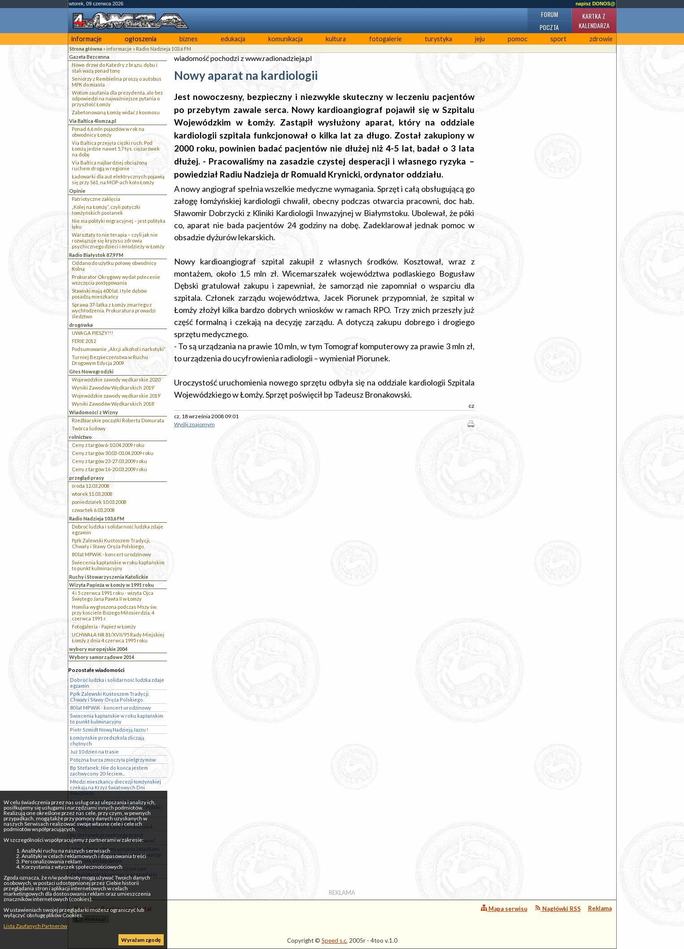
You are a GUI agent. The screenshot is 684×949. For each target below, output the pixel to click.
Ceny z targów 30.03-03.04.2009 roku (112, 453)
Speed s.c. (335, 940)
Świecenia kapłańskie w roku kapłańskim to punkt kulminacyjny (118, 565)
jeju (480, 39)
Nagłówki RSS (558, 908)
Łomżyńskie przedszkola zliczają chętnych (107, 740)
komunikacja (285, 39)
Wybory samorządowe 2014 (101, 657)
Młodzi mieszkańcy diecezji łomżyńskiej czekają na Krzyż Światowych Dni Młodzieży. (115, 787)
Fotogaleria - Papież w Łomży (104, 626)
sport (558, 39)
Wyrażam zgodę (141, 939)
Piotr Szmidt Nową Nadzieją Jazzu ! (109, 729)
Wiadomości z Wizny (93, 412)
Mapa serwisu (504, 908)
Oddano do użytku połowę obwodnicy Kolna (114, 266)
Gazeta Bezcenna (89, 57)
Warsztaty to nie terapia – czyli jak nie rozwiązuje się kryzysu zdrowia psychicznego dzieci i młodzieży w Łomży (118, 240)
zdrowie (601, 39)
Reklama (600, 908)
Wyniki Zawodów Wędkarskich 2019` (113, 387)
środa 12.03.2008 (90, 486)
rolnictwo (80, 437)
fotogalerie (385, 39)
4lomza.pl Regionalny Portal (112, 914)
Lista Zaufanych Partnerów (35, 926)
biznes (188, 39)
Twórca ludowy (89, 428)
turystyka (438, 39)
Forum (549, 14)
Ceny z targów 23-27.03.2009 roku (109, 461)
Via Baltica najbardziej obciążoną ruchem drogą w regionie (109, 165)
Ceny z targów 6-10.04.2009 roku (108, 445)
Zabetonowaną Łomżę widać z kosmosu (116, 112)
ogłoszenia (141, 39)
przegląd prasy (86, 478)
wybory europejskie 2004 (98, 649)
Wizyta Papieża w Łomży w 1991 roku (111, 585)
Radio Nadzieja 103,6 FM (163, 49)
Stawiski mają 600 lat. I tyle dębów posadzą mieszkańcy (109, 293)
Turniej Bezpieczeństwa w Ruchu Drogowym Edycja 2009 (110, 360)
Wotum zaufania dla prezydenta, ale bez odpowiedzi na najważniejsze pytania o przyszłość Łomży (117, 98)
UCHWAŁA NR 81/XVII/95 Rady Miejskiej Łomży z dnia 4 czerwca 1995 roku (118, 637)
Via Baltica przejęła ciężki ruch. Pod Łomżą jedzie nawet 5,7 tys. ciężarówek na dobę (116, 148)
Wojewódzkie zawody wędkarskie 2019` (116, 396)
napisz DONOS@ (595, 3)
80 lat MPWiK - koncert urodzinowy (111, 554)
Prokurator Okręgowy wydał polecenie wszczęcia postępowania (116, 280)
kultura (336, 39)
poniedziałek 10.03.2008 (99, 502)
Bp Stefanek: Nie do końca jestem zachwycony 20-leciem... (109, 770)
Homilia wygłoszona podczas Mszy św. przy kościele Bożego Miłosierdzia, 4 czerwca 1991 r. (114, 612)
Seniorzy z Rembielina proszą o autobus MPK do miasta (116, 81)
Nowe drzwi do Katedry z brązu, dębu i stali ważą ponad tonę (114, 68)
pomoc (517, 39)
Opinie (77, 191)
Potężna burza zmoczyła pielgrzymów (113, 760)
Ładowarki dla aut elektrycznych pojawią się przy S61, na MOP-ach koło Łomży (118, 179)
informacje (86, 39)
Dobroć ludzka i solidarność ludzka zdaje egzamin (117, 529)
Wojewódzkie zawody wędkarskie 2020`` (117, 379)
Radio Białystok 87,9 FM (96, 255)
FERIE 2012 (84, 341)
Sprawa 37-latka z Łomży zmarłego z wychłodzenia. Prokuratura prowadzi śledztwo (114, 310)
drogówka (81, 325)
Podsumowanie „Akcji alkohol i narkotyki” (119, 349)
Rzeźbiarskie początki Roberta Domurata (118, 420)
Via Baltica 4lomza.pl (92, 121)
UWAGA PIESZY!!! (92, 333)
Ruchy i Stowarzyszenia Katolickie (108, 577)
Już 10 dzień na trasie (94, 751)
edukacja (233, 39)
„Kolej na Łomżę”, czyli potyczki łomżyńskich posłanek (106, 210)
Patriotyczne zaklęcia (96, 199)
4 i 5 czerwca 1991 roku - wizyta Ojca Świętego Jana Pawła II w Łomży (112, 596)
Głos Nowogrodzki (91, 371)
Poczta (549, 27)
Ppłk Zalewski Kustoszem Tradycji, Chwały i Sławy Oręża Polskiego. (111, 543)
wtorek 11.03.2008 (92, 494)
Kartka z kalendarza (594, 20)
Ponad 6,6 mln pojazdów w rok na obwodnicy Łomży (108, 132)
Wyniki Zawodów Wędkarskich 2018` (113, 404)
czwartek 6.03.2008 (93, 510)
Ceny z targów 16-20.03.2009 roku (109, 469)
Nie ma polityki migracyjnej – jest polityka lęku (119, 224)
